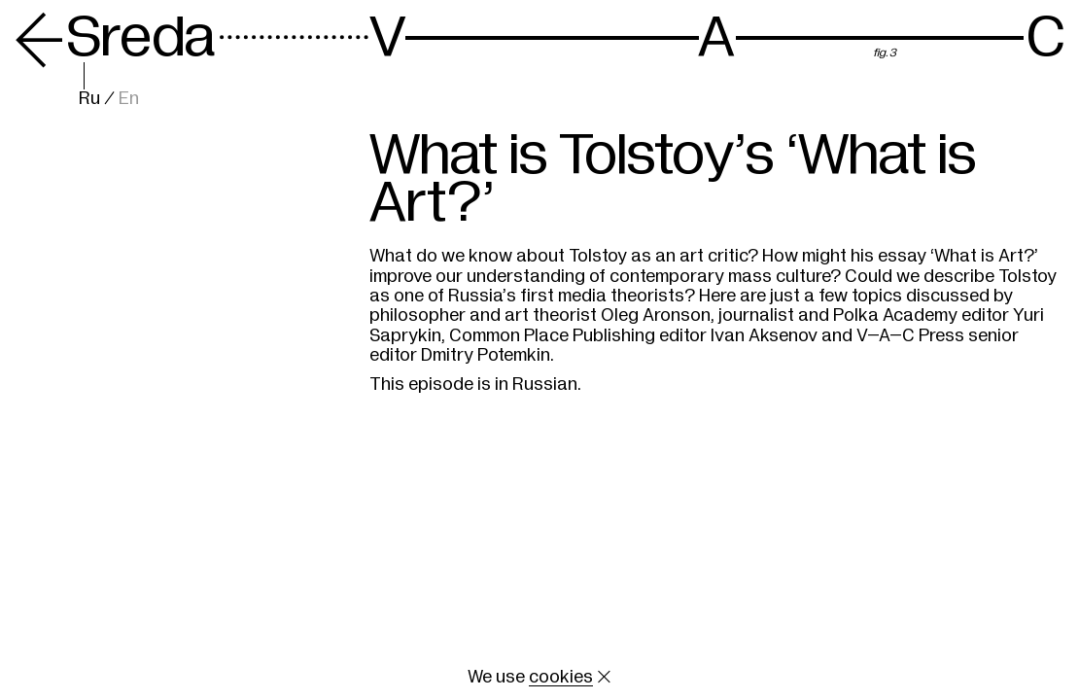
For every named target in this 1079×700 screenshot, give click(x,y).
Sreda (115, 37)
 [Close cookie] (604, 676)
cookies (561, 676)
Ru (89, 98)
